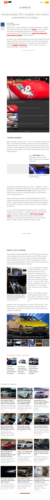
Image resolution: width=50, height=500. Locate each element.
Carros (25, 7)
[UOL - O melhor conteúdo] (8, 2)
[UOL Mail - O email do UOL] (41, 2)
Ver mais (36, 131)
